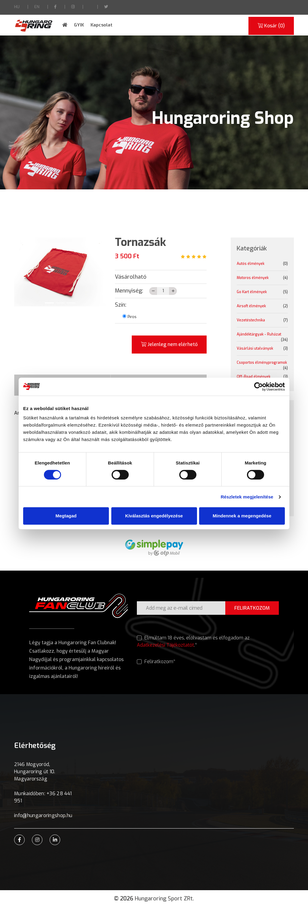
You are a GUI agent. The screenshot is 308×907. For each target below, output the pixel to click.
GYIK (79, 25)
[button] (21, 271)
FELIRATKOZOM (252, 608)
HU (17, 6)
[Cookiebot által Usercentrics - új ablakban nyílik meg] (258, 386)
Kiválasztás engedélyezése (154, 515)
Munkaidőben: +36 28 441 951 (43, 797)
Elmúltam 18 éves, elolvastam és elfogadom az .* (193, 642)
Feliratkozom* (156, 661)
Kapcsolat (101, 25)
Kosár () (271, 26)
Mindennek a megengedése (242, 515)
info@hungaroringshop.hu (43, 815)
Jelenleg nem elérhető (169, 344)
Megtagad (65, 515)
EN (36, 6)
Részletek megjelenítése (247, 496)
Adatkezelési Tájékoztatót (165, 645)
